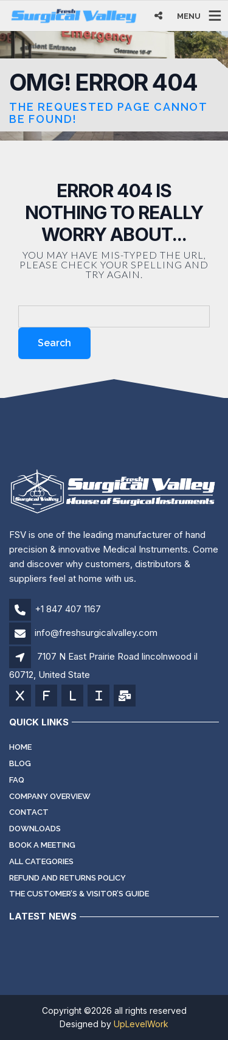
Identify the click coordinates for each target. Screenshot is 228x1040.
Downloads (35, 828)
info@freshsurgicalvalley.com (96, 632)
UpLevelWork (141, 1024)
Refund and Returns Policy (67, 877)
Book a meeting (42, 845)
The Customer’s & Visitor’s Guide (79, 893)
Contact (29, 812)
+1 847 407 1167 (68, 609)
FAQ (16, 779)
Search (54, 343)
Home (20, 747)
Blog (20, 763)
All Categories (41, 861)
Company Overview (50, 796)
